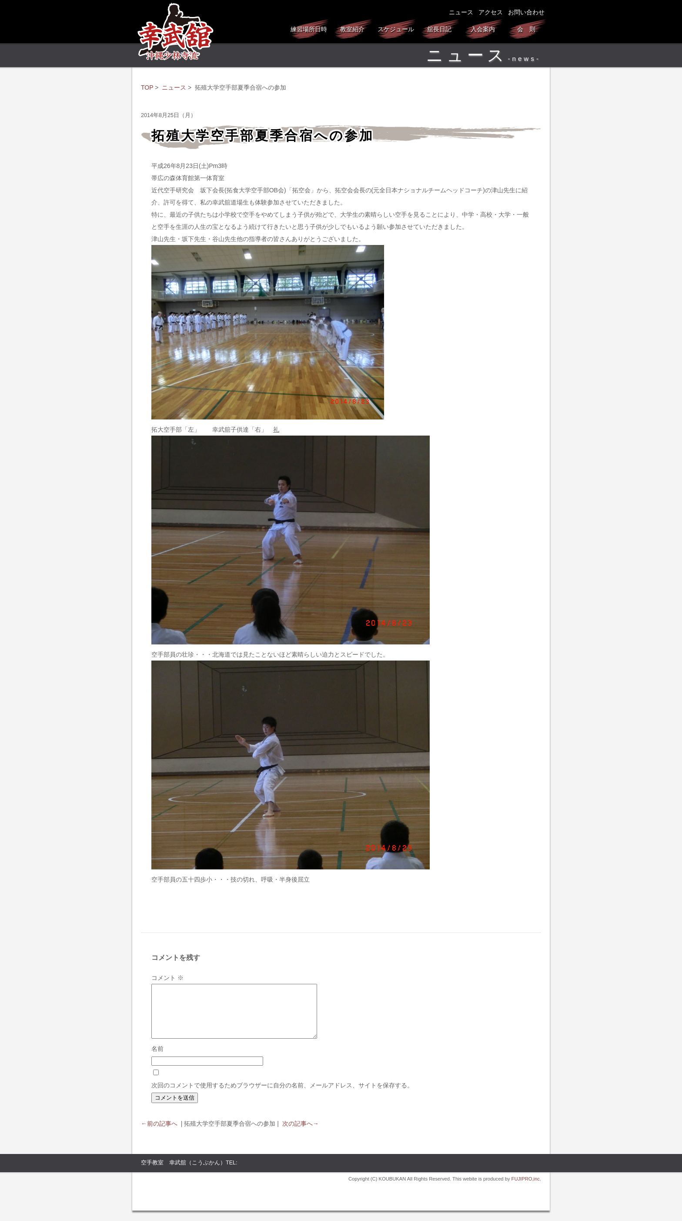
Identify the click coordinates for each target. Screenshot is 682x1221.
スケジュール (396, 29)
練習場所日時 (309, 29)
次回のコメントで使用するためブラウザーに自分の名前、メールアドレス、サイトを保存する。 (282, 1095)
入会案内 (483, 29)
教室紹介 (352, 29)
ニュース (461, 12)
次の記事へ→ (300, 1133)
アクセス (490, 12)
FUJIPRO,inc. (526, 1189)
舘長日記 (439, 29)
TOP (147, 87)
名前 (157, 1059)
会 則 (526, 29)
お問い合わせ (526, 12)
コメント (167, 977)
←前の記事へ (159, 1133)
